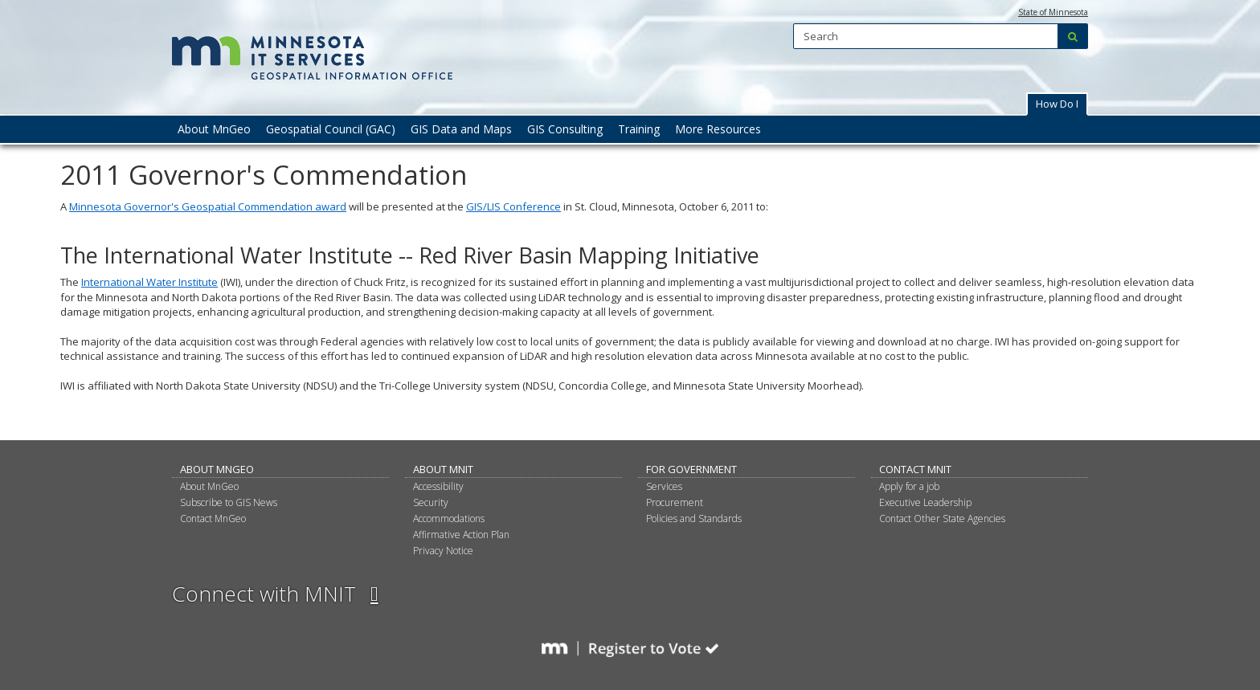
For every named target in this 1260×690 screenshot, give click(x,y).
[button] (1057, 104)
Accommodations (449, 518)
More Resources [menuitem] (718, 129)
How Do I (1057, 103)
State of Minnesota (1053, 12)
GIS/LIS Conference (513, 206)
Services (664, 486)
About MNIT (443, 469)
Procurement (674, 502)
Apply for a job (909, 486)
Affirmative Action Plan (461, 534)
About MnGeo (217, 469)
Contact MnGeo (213, 518)
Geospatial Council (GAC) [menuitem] (330, 129)
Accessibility (438, 486)
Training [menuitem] (639, 129)
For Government (691, 469)
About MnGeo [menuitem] (214, 129)
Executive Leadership (925, 502)
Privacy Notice (443, 550)
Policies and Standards (694, 518)
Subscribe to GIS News (228, 502)
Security (430, 502)
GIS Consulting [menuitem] (565, 129)
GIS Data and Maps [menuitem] (461, 129)
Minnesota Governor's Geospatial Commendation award (207, 206)
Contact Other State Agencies (942, 518)
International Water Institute (149, 282)
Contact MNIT (915, 469)
